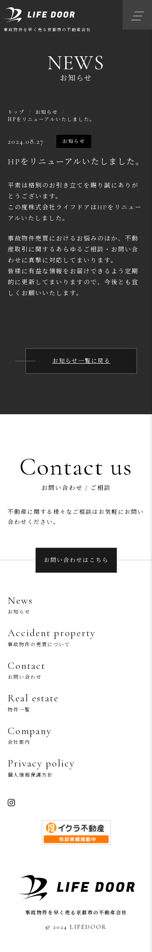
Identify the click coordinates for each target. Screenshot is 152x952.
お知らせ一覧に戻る (81, 361)
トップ (16, 111)
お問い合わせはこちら (76, 560)
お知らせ (46, 111)
